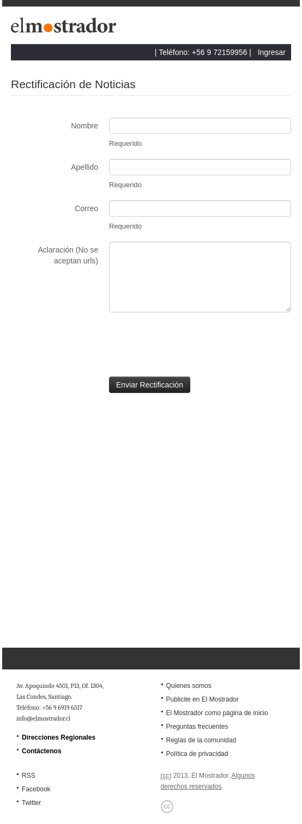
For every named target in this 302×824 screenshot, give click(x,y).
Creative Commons (167, 806)
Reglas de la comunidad (201, 740)
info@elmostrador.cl (43, 718)
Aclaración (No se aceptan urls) (68, 255)
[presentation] (94, 344)
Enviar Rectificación (149, 384)
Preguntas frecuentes (197, 726)
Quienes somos (188, 686)
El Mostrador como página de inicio (217, 713)
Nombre (84, 125)
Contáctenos (42, 751)
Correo (86, 208)
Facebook (36, 789)
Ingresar (272, 52)
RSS (28, 775)
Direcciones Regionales (58, 737)
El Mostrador (65, 28)
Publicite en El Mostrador (202, 699)
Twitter (31, 803)
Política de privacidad (197, 754)
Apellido (84, 167)
